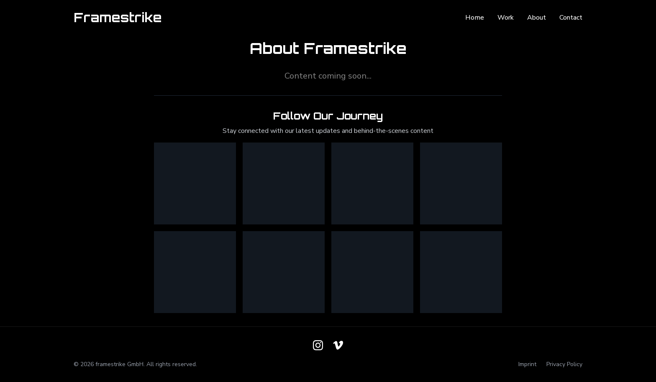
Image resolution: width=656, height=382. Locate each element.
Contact (570, 17)
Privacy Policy (564, 364)
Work (505, 17)
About (536, 17)
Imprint (527, 364)
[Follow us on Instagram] (318, 345)
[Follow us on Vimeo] (338, 345)
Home (474, 17)
